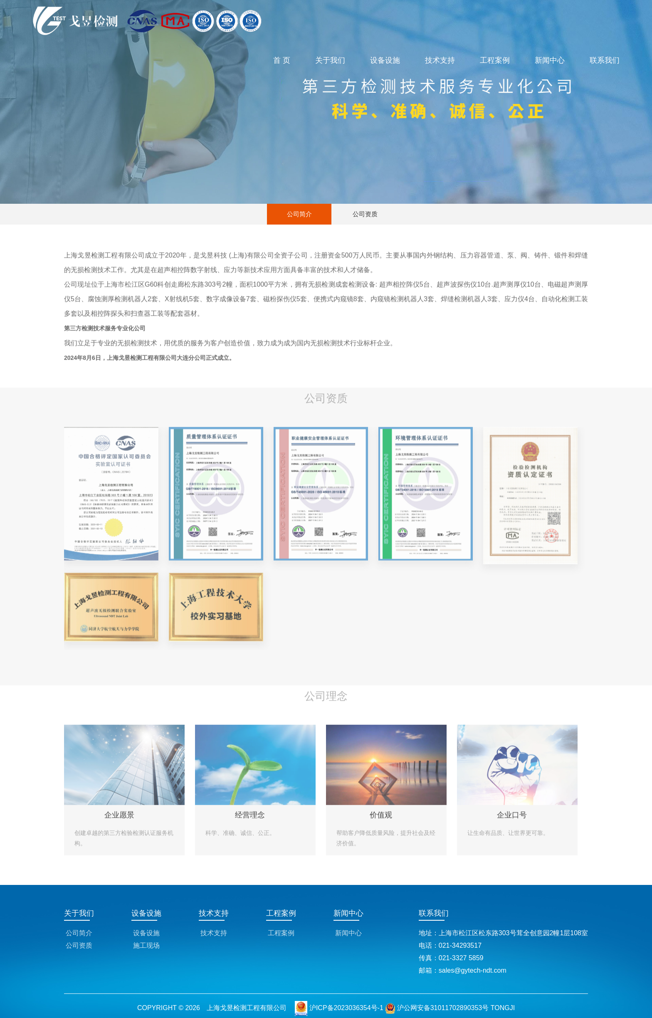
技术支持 (440, 60)
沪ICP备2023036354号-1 (346, 1007)
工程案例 (495, 60)
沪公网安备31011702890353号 (437, 1007)
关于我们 (330, 60)
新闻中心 (550, 60)
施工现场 (146, 945)
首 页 (281, 60)
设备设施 (385, 60)
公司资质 (365, 213)
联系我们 (605, 60)
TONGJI (503, 1007)
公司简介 (299, 213)
